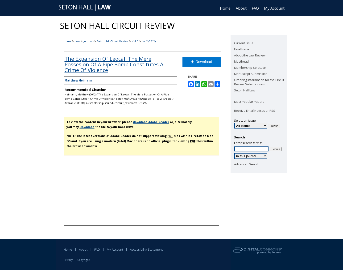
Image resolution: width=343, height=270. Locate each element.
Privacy (68, 259)
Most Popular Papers (249, 101)
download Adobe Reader (151, 122)
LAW (77, 41)
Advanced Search (246, 164)
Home (67, 41)
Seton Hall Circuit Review (112, 41)
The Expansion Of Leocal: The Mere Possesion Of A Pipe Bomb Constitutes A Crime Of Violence (114, 64)
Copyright (83, 259)
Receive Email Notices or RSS (254, 110)
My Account (115, 249)
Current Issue (243, 43)
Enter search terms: (248, 143)
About (83, 249)
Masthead (241, 61)
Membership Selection (250, 67)
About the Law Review (249, 55)
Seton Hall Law (244, 90)
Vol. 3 (135, 41)
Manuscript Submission (251, 74)
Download (201, 62)
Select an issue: (245, 120)
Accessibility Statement (146, 249)
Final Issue (241, 49)
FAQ (97, 249)
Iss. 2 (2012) (149, 41)
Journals (88, 41)
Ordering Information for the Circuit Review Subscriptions (259, 82)
